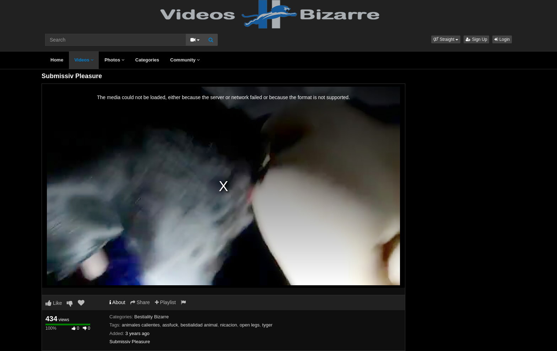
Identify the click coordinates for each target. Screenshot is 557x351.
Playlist (165, 302)
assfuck (170, 325)
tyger (267, 325)
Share (140, 302)
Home (56, 60)
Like (53, 303)
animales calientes (141, 325)
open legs (249, 325)
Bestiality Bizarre (151, 316)
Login (502, 39)
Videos (83, 60)
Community (185, 60)
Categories (147, 60)
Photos (114, 60)
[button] (445, 39)
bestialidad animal (198, 325)
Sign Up (476, 39)
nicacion (228, 325)
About (117, 302)
